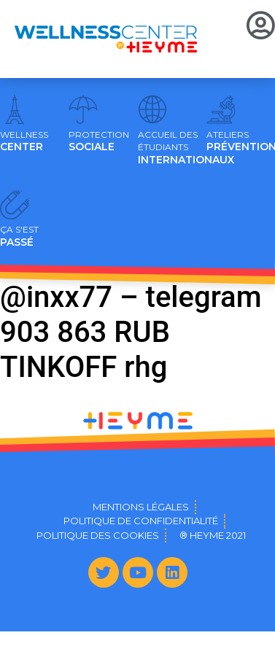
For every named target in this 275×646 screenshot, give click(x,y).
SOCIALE (99, 141)
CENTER (24, 141)
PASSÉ (19, 236)
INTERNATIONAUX (186, 148)
